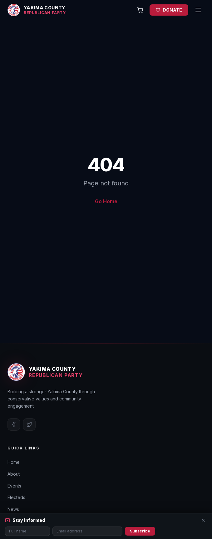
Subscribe (140, 531)
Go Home (106, 201)
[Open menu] (198, 10)
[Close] (203, 520)
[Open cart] (140, 10)
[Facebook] (13, 424)
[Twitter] (29, 424)
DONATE (169, 9)
